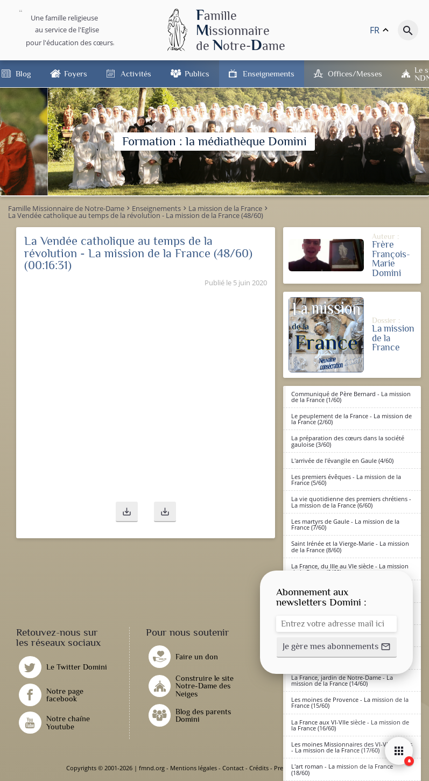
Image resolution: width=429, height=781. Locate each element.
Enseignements (268, 73)
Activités (136, 73)
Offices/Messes (355, 73)
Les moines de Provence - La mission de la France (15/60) (350, 702)
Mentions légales (193, 768)
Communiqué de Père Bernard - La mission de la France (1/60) (351, 397)
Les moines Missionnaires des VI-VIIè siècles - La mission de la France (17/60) (351, 747)
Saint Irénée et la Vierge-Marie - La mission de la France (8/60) (350, 546)
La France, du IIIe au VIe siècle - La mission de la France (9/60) (350, 569)
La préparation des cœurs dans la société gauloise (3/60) (347, 441)
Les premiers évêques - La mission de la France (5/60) (346, 480)
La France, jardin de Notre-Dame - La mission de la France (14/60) (342, 680)
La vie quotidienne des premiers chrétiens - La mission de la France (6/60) (351, 502)
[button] (127, 512)
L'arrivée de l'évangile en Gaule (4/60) (342, 460)
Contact (233, 768)
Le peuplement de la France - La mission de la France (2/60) (351, 419)
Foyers (75, 73)
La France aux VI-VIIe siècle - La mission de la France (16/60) (350, 725)
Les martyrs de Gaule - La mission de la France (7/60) (345, 524)
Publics (197, 73)
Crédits (259, 768)
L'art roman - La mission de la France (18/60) (342, 769)
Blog (23, 73)
